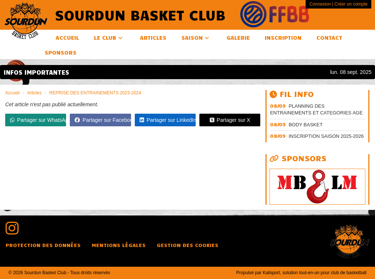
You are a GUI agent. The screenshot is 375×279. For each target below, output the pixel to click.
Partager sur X (230, 120)
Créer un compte (351, 4)
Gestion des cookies (187, 245)
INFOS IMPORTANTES (36, 72)
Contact (329, 37)
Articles (153, 37)
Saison (195, 37)
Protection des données (43, 245)
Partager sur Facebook (103, 120)
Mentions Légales (119, 245)
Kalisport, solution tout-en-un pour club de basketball (314, 272)
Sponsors (60, 52)
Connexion (319, 4)
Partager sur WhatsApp (38, 120)
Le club (108, 37)
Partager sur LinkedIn (168, 120)
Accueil (67, 37)
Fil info (292, 93)
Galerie (238, 37)
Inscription (283, 37)
